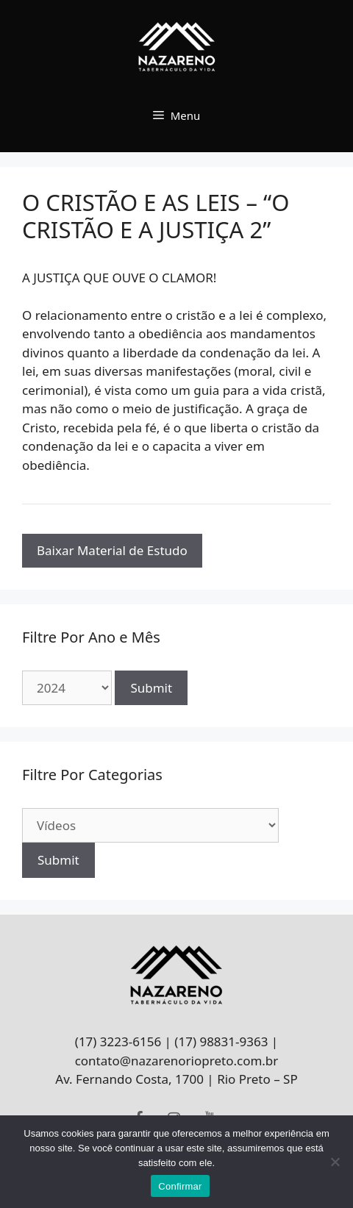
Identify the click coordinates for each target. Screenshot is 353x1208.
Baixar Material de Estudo (112, 550)
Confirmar (180, 1186)
